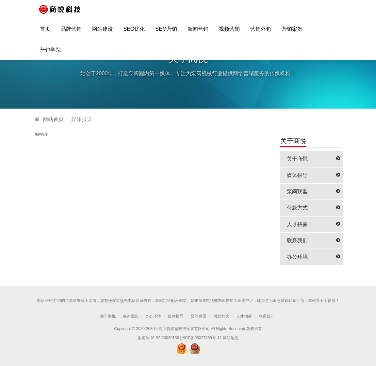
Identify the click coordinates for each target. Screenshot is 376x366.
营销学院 (50, 52)
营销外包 (260, 31)
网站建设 (102, 31)
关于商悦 (313, 159)
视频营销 (229, 31)
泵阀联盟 (313, 191)
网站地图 (230, 338)
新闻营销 (198, 31)
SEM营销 (166, 31)
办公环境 (313, 257)
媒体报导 (313, 175)
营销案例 (292, 31)
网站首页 (53, 119)
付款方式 (313, 208)
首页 (45, 31)
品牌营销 (71, 31)
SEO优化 (134, 31)
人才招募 (313, 224)
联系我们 (313, 240)
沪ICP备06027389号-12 (200, 338)
